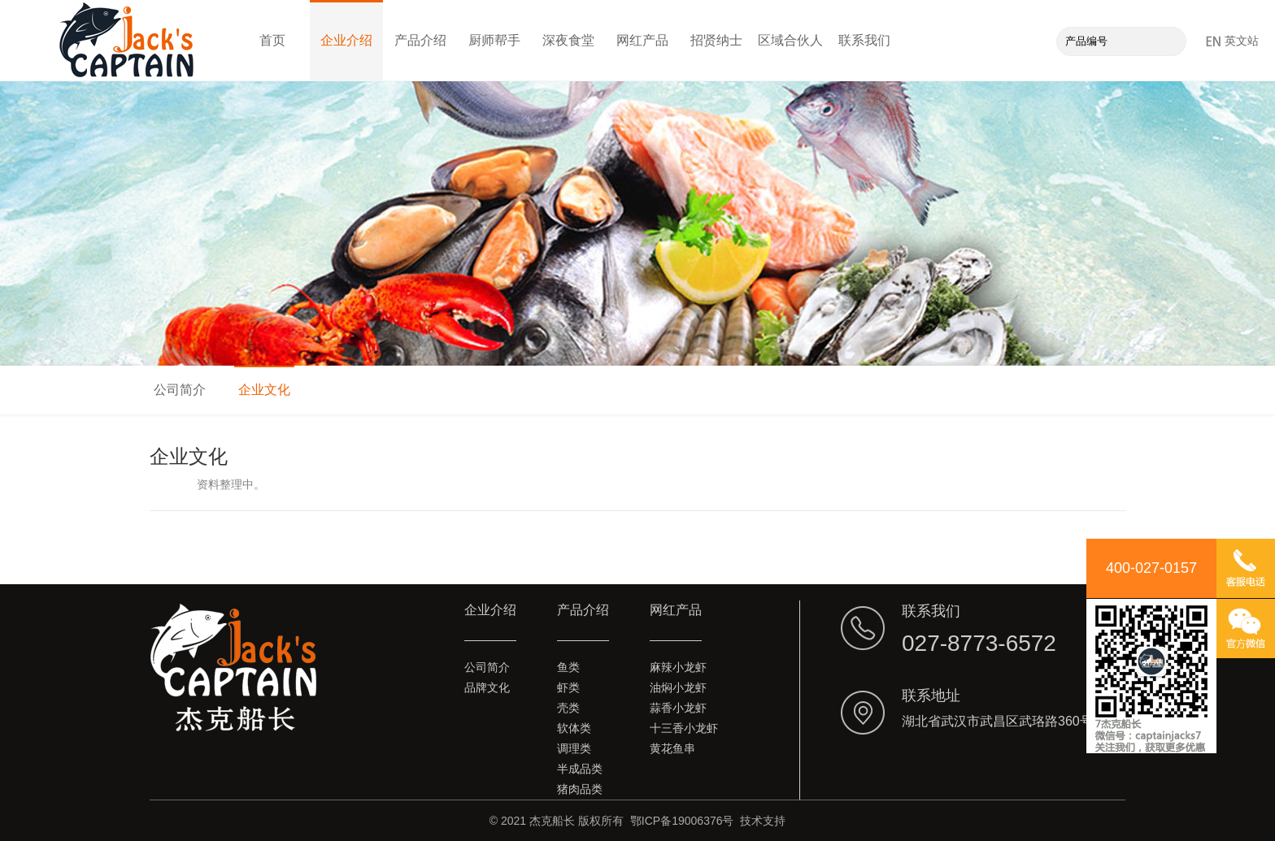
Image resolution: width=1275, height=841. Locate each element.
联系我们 (864, 40)
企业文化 (264, 390)
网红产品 (642, 40)
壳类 (568, 707)
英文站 (1232, 40)
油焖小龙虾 (678, 687)
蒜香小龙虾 (678, 707)
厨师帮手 (494, 40)
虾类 (568, 687)
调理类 (574, 748)
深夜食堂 (568, 40)
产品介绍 (420, 40)
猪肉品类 (580, 788)
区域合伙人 (790, 40)
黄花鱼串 (672, 748)
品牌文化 (487, 687)
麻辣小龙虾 (678, 667)
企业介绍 (346, 40)
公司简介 (180, 390)
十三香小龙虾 (684, 728)
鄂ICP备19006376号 (682, 820)
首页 (272, 40)
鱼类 (568, 667)
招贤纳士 (716, 40)
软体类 (574, 728)
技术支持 (762, 820)
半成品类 (580, 768)
